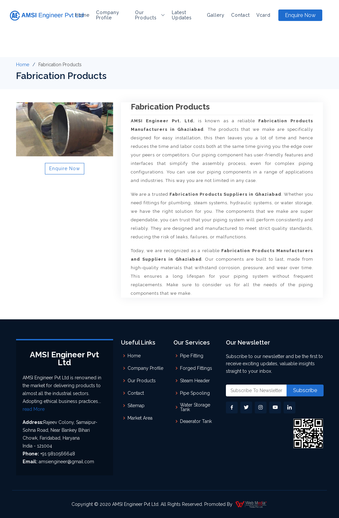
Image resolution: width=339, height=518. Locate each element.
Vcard (263, 15)
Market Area (140, 418)
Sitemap (136, 405)
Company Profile (107, 15)
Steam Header (195, 380)
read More (34, 409)
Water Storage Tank (195, 407)
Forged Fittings (196, 368)
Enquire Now (300, 15)
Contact (240, 15)
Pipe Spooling (195, 393)
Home (82, 15)
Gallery (216, 15)
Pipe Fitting (191, 355)
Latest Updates (182, 15)
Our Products (142, 380)
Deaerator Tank (196, 421)
